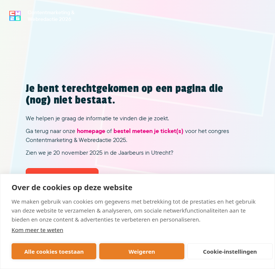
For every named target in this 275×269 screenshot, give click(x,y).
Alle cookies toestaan (54, 251)
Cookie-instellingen (230, 251)
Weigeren (141, 251)
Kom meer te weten (37, 230)
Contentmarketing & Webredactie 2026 (51, 15)
